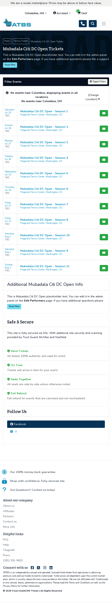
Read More (10, 64)
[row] (56, 113)
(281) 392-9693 (13, 560)
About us (8, 506)
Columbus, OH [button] (36, 13)
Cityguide (9, 550)
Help (6, 545)
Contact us (10, 521)
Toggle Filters (98, 81)
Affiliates (8, 511)
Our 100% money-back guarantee (32, 472)
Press (6, 555)
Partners (8, 516)
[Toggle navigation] (104, 23)
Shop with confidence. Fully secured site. (37, 481)
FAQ (5, 539)
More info (9, 527)
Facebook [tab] (18, 424)
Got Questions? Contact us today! (32, 490)
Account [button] (62, 13)
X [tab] (13, 431)
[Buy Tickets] (104, 113)
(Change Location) (93, 97)
